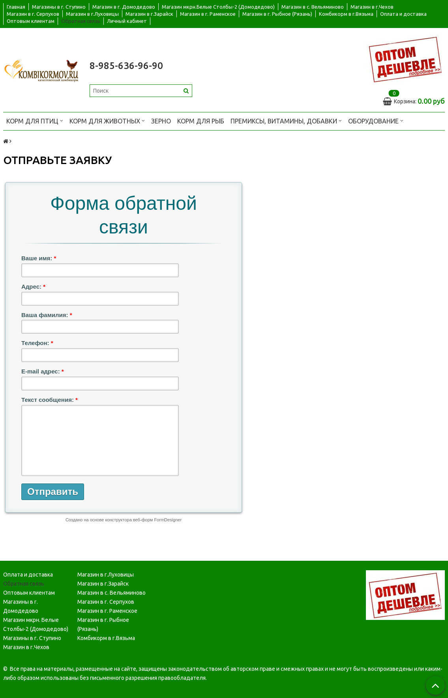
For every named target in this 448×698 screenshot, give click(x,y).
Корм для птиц (34, 120)
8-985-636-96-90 (126, 65)
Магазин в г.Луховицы (92, 14)
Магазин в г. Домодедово (123, 6)
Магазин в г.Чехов (372, 6)
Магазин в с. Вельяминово (312, 6)
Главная (16, 6)
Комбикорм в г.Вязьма (346, 14)
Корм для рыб (200, 121)
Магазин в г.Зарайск (149, 14)
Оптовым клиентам (30, 21)
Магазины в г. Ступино (59, 6)
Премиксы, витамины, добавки (286, 120)
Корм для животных (107, 120)
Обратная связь (80, 21)
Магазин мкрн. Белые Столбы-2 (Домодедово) (35, 624)
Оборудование (375, 120)
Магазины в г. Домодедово (20, 606)
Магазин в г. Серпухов (33, 14)
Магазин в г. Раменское (208, 14)
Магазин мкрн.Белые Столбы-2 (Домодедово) (218, 6)
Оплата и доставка (403, 14)
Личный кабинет (127, 21)
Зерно (161, 121)
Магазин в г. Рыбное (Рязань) (277, 14)
